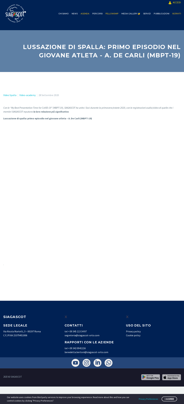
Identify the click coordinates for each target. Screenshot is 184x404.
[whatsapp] (108, 363)
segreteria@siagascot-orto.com (82, 335)
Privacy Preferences (148, 399)
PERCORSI (97, 13)
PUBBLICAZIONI (161, 13)
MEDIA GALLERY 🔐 (130, 13)
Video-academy (27, 95)
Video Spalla (9, 95)
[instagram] (86, 363)
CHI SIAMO (63, 13)
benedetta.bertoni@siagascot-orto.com (86, 352)
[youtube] (75, 363)
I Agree (169, 399)
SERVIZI (147, 13)
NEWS (75, 13)
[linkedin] (97, 363)
